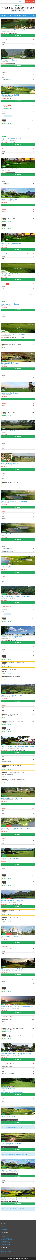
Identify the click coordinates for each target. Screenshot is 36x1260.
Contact (3, 1250)
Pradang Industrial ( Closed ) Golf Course (16, 1198)
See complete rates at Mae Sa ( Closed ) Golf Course (15, 1154)
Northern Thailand (5, 1238)
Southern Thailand (5, 1244)
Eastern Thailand (5, 1241)
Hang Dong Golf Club (9, 199)
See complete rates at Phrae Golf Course (12, 1127)
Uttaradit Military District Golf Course (14, 501)
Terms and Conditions (6, 1251)
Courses (3, 1226)
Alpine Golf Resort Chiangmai (12, 900)
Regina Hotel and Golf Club (11, 139)
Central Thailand (5, 1236)
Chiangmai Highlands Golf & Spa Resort (15, 969)
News (2, 1227)
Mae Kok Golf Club (8, 566)
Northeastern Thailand (6, 1239)
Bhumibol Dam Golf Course (11, 169)
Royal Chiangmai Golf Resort (11, 695)
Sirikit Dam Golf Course (9, 534)
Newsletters (4, 1229)
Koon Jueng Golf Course (10, 304)
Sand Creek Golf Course (10, 431)
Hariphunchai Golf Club (9, 393)
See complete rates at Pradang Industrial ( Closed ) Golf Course (17, 1208)
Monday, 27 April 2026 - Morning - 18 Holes (14, 15)
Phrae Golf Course (8, 1116)
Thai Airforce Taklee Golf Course (13, 334)
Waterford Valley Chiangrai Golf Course (15, 597)
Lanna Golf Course (8, 1089)
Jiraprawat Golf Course (9, 363)
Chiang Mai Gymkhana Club (11, 244)
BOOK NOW (18, 35)
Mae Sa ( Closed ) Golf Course (12, 1143)
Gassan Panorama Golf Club (11, 936)
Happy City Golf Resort (9, 463)
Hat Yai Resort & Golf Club (10, 1170)
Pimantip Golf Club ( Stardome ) (12, 637)
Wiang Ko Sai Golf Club (9, 274)
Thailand (3, 1235)
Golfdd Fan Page (5, 1253)
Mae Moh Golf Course (9, 60)
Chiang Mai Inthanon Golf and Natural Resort (17, 747)
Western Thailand (5, 1242)
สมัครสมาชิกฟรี (30, 1)
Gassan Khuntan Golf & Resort (12, 798)
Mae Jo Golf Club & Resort (11, 858)
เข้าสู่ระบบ (21, 1)
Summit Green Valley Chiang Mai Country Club (18, 1054)
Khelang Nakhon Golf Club (10, 95)
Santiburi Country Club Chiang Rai (13, 30)
